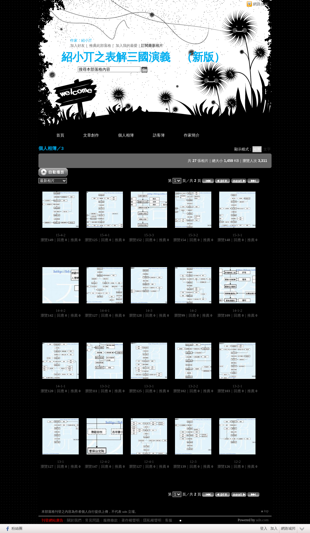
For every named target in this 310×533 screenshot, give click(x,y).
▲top (264, 511)
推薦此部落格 (100, 46)
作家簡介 (192, 135)
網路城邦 (261, 4)
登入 (263, 528)
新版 (203, 57)
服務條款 (110, 520)
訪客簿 (159, 135)
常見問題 (92, 520)
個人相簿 (126, 135)
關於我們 (74, 520)
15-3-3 (149, 235)
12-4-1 (149, 462)
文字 (267, 149)
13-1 (60, 462)
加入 (274, 528)
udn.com (262, 520)
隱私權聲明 (152, 520)
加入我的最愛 (126, 46)
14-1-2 (237, 310)
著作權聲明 (130, 520)
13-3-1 (149, 386)
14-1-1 (60, 386)
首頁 (60, 135)
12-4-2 (105, 462)
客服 (168, 520)
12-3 (193, 462)
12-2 (237, 462)
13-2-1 (237, 386)
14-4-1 (105, 310)
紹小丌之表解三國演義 (115, 57)
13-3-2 (105, 386)
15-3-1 (237, 235)
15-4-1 (105, 235)
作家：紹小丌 (81, 40)
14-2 (193, 310)
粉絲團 (17, 528)
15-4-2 (60, 235)
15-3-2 (193, 235)
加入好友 (77, 46)
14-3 (149, 310)
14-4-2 (60, 310)
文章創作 (91, 135)
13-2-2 (193, 386)
